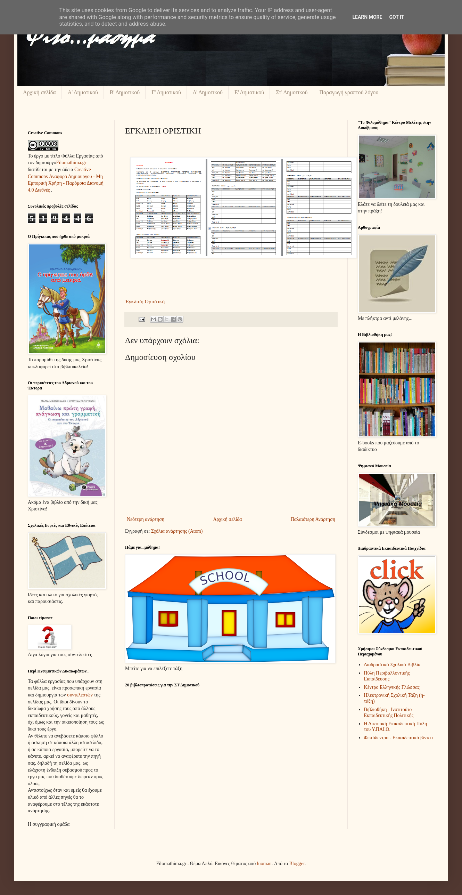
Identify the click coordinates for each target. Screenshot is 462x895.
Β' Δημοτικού (125, 92)
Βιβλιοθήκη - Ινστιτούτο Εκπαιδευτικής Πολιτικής (389, 712)
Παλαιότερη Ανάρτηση (313, 519)
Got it (396, 17)
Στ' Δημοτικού (291, 92)
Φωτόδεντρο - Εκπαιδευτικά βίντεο (398, 737)
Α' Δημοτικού (83, 92)
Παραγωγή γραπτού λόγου (348, 92)
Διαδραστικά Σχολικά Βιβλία (392, 664)
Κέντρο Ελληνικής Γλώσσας (392, 687)
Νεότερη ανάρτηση (145, 519)
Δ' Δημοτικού (208, 92)
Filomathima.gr (71, 162)
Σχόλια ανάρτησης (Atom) (177, 531)
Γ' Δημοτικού (166, 92)
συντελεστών (80, 695)
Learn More (367, 17)
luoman (264, 863)
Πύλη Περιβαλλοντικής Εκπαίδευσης (387, 676)
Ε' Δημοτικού (249, 92)
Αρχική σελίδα (39, 92)
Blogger (297, 863)
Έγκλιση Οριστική (145, 301)
